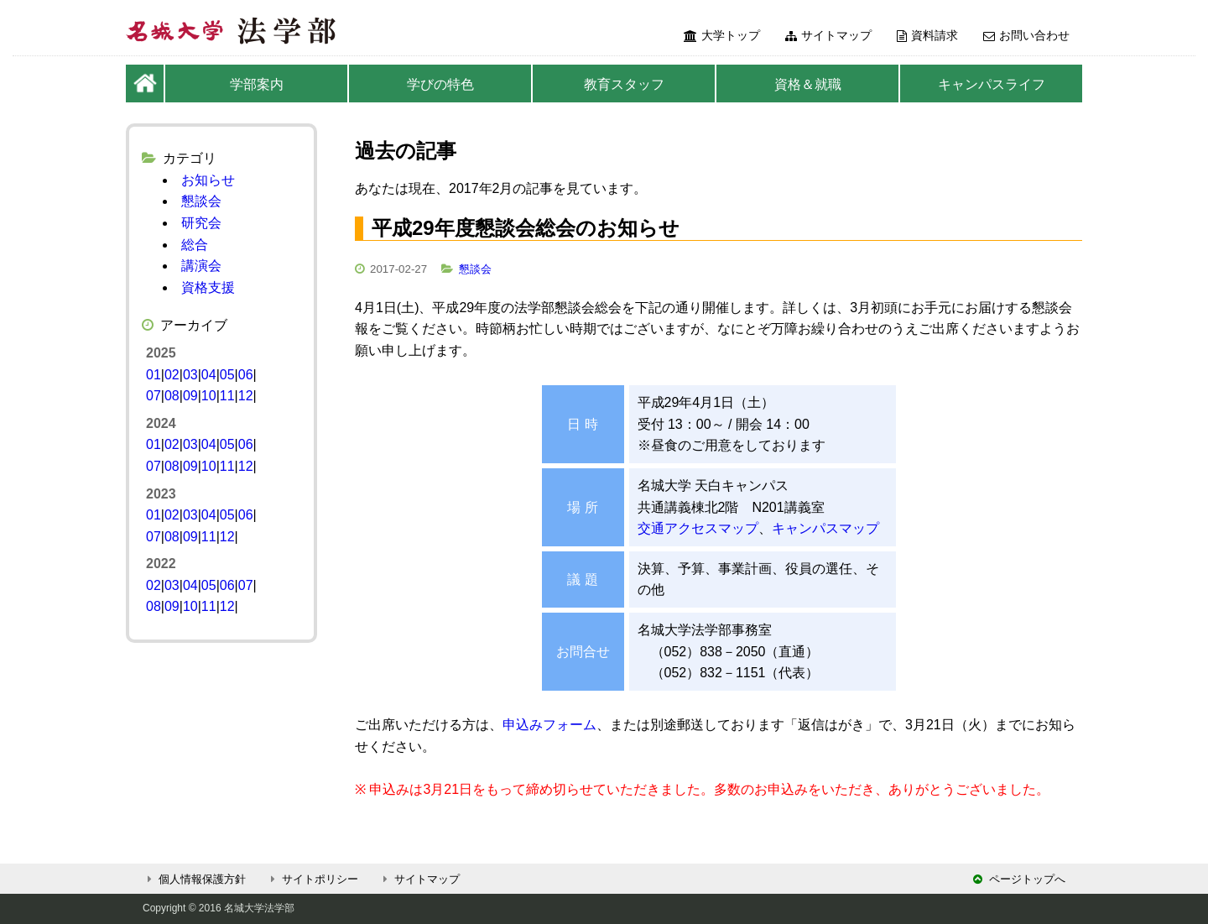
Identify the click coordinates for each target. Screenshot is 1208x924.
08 (172, 396)
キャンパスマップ (825, 528)
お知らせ (208, 180)
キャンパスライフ (991, 84)
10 (208, 396)
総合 (194, 245)
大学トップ (722, 35)
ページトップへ (1019, 879)
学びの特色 (440, 84)
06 (245, 375)
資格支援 (208, 287)
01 (153, 375)
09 (190, 396)
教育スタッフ (624, 84)
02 (172, 375)
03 (190, 375)
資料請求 (927, 35)
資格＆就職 (807, 84)
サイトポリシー (312, 879)
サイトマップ (828, 35)
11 (227, 396)
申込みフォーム (549, 725)
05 (227, 375)
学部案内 (257, 84)
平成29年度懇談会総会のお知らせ (526, 228)
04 (208, 375)
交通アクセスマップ (698, 528)
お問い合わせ (1026, 35)
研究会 (201, 223)
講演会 (201, 265)
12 (245, 396)
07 (153, 396)
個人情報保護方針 (194, 879)
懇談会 (475, 269)
